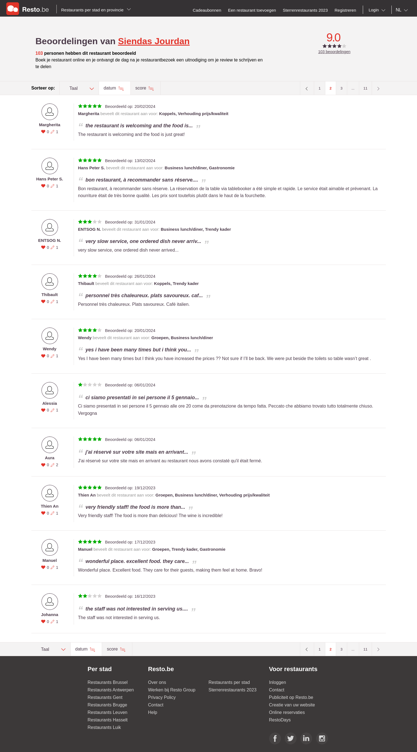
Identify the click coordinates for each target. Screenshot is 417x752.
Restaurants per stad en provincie (96, 10)
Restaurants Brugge (107, 705)
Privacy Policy (162, 697)
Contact (155, 705)
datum (110, 88)
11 (365, 88)
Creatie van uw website (292, 705)
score (141, 88)
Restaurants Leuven (107, 712)
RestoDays (280, 720)
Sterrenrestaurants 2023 (233, 690)
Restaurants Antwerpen (111, 690)
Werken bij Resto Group (171, 690)
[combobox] (378, 10)
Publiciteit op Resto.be (291, 697)
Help (152, 712)
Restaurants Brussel (108, 682)
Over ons (157, 682)
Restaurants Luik (104, 727)
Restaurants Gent (105, 697)
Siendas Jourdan (154, 41)
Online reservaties (287, 712)
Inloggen (277, 682)
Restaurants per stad (229, 682)
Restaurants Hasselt (108, 720)
